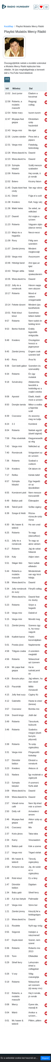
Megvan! (45, 1058)
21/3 (7, 79)
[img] (46, 7)
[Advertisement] (25, 18)
